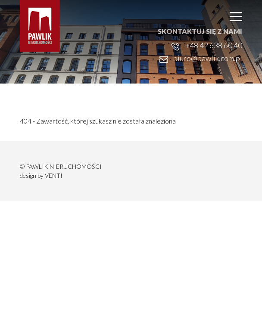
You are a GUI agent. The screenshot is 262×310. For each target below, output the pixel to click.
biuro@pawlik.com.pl (207, 58)
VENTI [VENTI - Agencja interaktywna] (53, 175)
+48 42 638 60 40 (213, 45)
